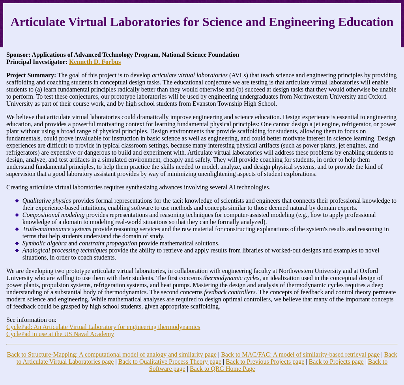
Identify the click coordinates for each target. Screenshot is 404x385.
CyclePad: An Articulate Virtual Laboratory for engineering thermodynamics (103, 326)
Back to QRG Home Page (222, 368)
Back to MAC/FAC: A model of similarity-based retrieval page (300, 354)
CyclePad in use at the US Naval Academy (60, 334)
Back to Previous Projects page (265, 361)
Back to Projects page (336, 361)
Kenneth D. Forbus (95, 61)
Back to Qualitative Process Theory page (169, 361)
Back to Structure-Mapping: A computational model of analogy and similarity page (111, 354)
